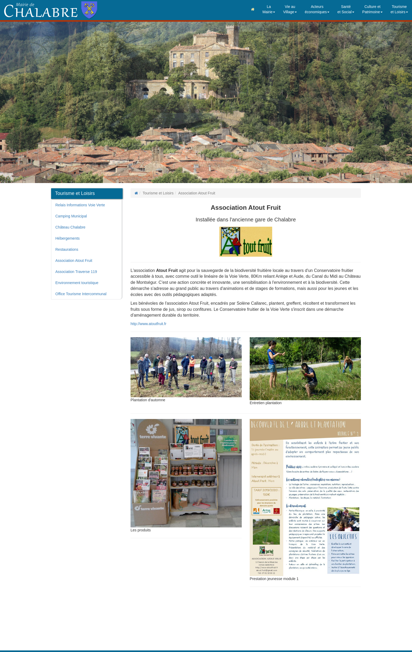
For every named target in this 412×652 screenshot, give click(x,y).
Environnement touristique (76, 283)
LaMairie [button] (268, 9)
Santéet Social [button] (345, 9)
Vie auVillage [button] (290, 9)
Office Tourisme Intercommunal (80, 294)
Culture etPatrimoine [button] (372, 9)
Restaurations (66, 249)
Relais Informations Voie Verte (80, 205)
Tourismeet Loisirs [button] (399, 9)
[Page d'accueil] (136, 193)
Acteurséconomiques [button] (317, 9)
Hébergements (67, 238)
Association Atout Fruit (73, 260)
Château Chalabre (70, 227)
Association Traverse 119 (76, 272)
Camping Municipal (71, 216)
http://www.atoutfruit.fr (148, 324)
